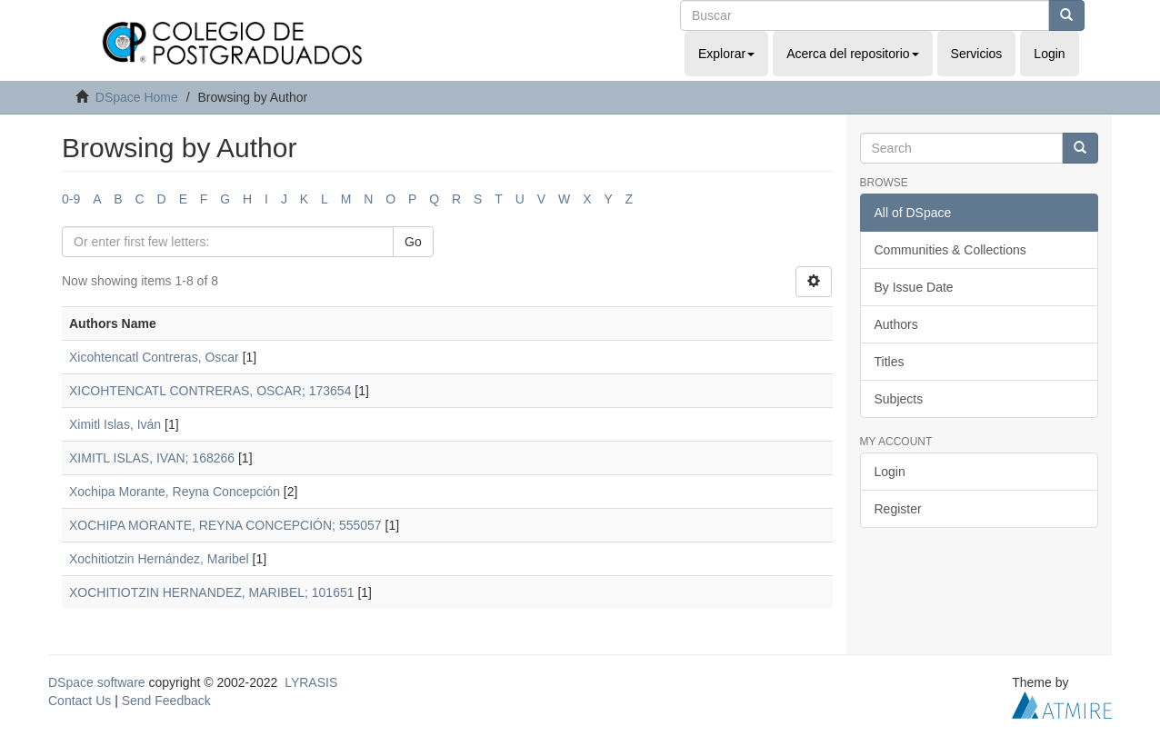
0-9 (71, 199)
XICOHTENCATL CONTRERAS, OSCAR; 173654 (210, 390)
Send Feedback (166, 700)
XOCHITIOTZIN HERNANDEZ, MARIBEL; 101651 (212, 592)
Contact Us (79, 700)
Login (890, 471)
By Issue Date (914, 287)
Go (413, 241)
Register (898, 509)
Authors (896, 324)
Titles (890, 361)
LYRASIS (311, 682)
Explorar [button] (726, 53)
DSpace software (96, 682)
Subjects (899, 399)
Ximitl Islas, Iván (115, 424)
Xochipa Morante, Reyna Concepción (174, 491)
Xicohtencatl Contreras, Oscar (154, 357)
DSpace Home (136, 97)
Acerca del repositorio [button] (852, 53)
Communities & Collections (950, 250)
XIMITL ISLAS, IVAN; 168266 (152, 458)
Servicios (977, 53)
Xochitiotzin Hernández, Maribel (159, 559)
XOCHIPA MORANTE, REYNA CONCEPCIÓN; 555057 (225, 525)
